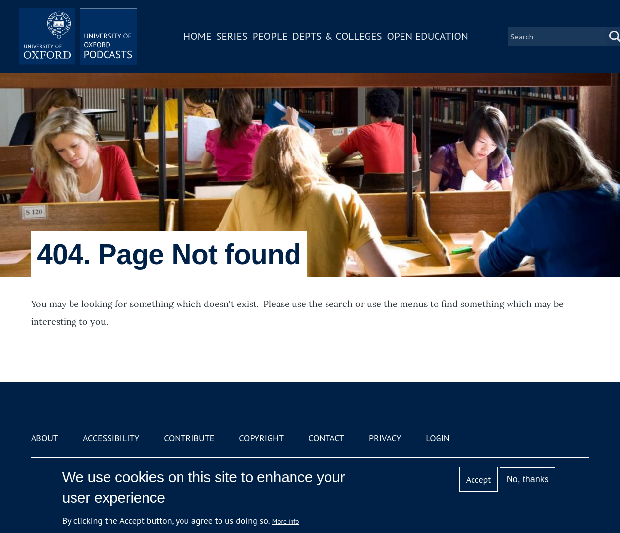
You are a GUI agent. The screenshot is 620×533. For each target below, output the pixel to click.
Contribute (189, 438)
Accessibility (111, 438)
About (44, 438)
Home (197, 36)
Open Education (427, 36)
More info (285, 521)
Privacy (385, 438)
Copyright (261, 438)
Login (438, 438)
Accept (478, 479)
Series (231, 36)
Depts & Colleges (337, 36)
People (270, 36)
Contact (326, 438)
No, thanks (528, 479)
